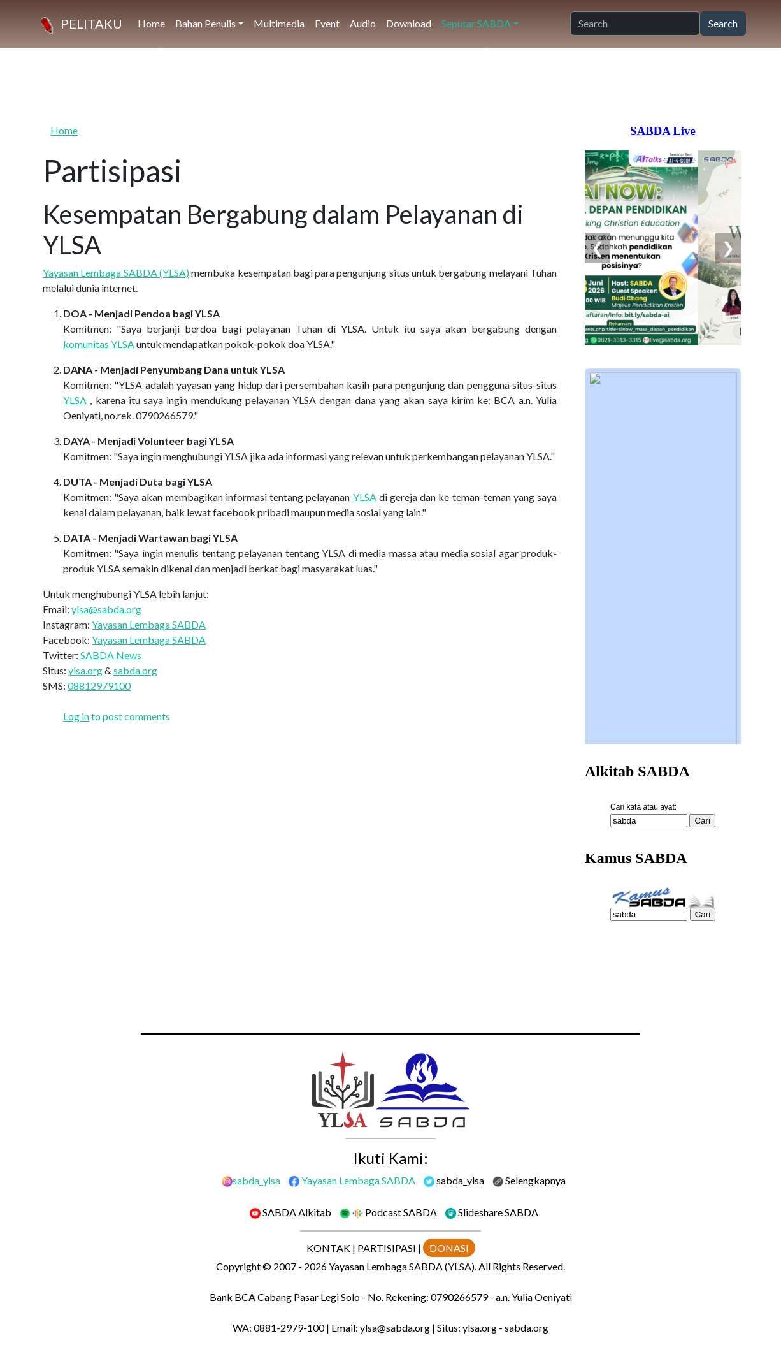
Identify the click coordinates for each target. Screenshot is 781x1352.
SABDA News (110, 655)
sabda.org (135, 670)
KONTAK (328, 1248)
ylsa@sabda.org (106, 609)
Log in (76, 716)
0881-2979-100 (289, 1327)
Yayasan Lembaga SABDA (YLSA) (116, 272)
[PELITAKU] (78, 24)
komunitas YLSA (98, 344)
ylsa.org (85, 670)
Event (327, 23)
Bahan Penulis (205, 23)
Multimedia (279, 23)
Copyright (238, 1266)
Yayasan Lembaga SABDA (149, 624)
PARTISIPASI (386, 1248)
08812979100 (99, 686)
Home (151, 23)
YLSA (75, 400)
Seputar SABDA (476, 23)
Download (408, 23)
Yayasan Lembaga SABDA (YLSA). (402, 1266)
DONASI (449, 1248)
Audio (363, 23)
